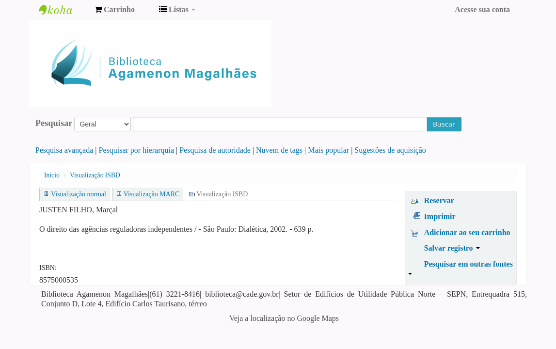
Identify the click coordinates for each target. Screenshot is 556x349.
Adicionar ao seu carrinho (467, 232)
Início (52, 175)
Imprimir (440, 216)
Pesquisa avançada (64, 150)
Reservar (439, 200)
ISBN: (48, 267)
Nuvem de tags (279, 150)
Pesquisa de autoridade (215, 150)
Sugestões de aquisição (390, 150)
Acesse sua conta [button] (482, 9)
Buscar (444, 123)
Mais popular (328, 150)
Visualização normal (78, 194)
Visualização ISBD (95, 175)
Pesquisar (54, 123)
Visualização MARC (151, 194)
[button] (114, 9)
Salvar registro (452, 248)
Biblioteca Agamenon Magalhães (63, 9)
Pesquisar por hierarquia (137, 150)
